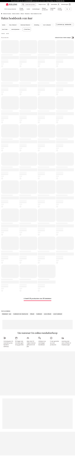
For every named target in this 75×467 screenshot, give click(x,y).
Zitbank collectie (15, 13)
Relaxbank (27, 13)
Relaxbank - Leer (6, 314)
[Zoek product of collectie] (23, 4)
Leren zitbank (47, 314)
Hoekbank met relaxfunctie (20, 314)
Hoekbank (39, 314)
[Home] (1, 14)
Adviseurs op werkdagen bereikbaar (42, 343)
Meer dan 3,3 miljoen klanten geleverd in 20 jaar (31, 343)
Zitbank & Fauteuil (7, 13)
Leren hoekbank (57, 314)
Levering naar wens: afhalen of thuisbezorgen (66, 343)
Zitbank (22, 13)
